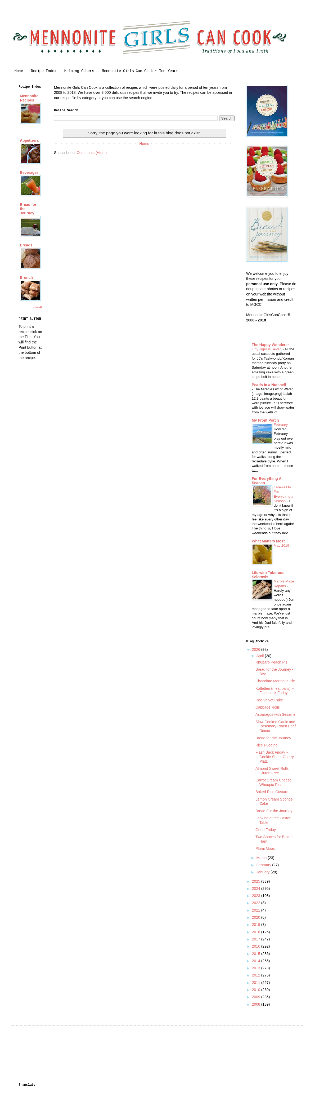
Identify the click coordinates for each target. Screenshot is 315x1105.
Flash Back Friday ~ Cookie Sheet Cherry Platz (274, 756)
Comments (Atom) (92, 153)
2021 (256, 910)
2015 (256, 954)
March (262, 858)
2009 (256, 997)
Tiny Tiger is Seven (267, 349)
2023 (256, 896)
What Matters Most (268, 541)
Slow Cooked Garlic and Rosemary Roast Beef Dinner (275, 726)
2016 (256, 946)
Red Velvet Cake (269, 700)
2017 (256, 939)
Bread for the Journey (273, 738)
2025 (256, 881)
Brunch (26, 277)
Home (19, 71)
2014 (256, 961)
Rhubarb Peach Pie (271, 662)
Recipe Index (43, 71)
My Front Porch (265, 420)
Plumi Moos (265, 848)
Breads (26, 245)
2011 (256, 982)
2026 (256, 649)
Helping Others (79, 71)
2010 (256, 990)
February (281, 425)
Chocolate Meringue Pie (275, 681)
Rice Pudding (266, 745)
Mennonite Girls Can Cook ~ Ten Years (140, 71)
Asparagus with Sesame (275, 714)
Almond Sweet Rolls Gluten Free (272, 770)
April (260, 656)
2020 (256, 917)
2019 (256, 924)
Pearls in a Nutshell (269, 385)
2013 (256, 968)
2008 (256, 1004)
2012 (256, 975)
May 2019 (282, 545)
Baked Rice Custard (272, 792)
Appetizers (29, 140)
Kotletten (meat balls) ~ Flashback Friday (274, 690)
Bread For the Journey (273, 811)
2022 (256, 903)
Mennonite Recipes (29, 98)
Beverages (29, 172)
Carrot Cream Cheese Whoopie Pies (273, 782)
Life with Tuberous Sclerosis (268, 575)
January (263, 872)
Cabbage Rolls (267, 707)
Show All (37, 307)
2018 (256, 932)
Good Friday (265, 830)
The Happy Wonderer (270, 345)
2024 (256, 888)
